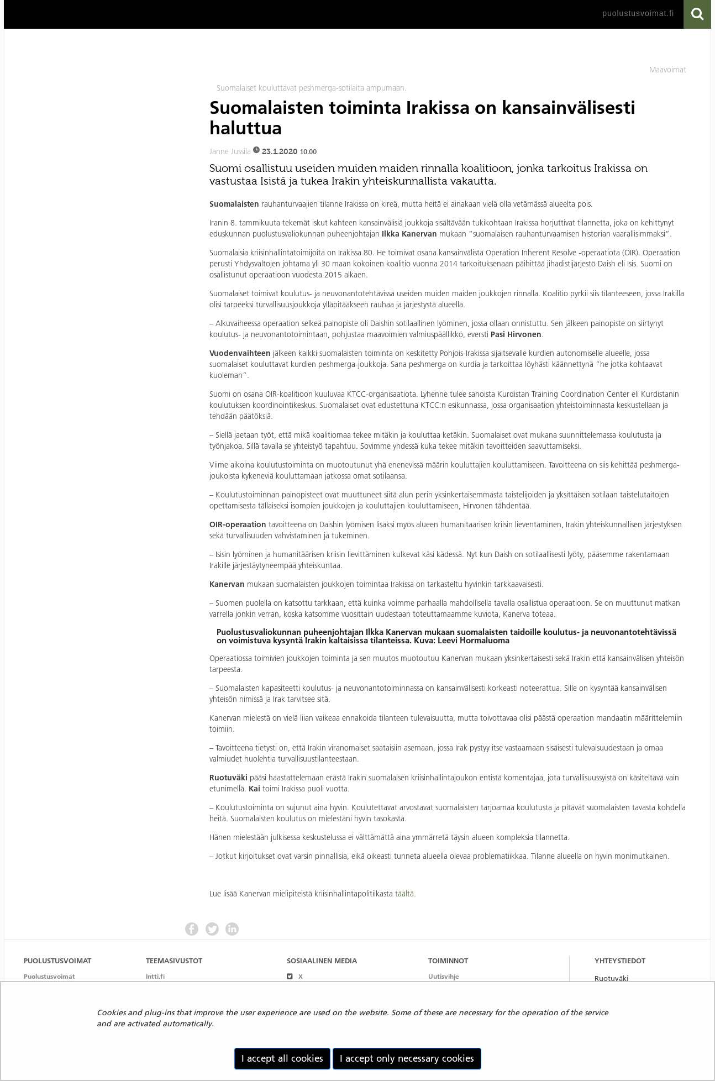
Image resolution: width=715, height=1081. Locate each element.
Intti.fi (155, 976)
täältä (404, 894)
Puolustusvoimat (49, 976)
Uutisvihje (443, 976)
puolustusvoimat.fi (638, 13)
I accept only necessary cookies (407, 1058)
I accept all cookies (282, 1058)
